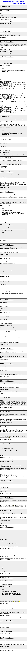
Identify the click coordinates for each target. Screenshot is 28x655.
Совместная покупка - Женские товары (13, 1)
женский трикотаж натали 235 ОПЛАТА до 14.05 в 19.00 (13, 3)
